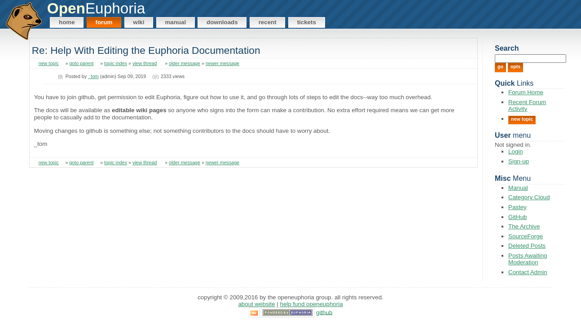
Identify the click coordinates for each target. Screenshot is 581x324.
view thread (144, 63)
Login (515, 151)
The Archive (524, 226)
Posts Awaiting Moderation (527, 259)
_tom (93, 76)
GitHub (517, 217)
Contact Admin (527, 272)
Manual (175, 22)
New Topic (522, 119)
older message (184, 63)
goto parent (81, 63)
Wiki (138, 22)
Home (67, 22)
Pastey (517, 207)
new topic (49, 63)
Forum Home (525, 92)
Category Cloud (529, 197)
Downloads (222, 22)
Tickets (306, 22)
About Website (256, 304)
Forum (104, 22)
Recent (268, 22)
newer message (222, 63)
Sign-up (518, 161)
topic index (115, 63)
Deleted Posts (527, 245)
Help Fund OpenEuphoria (311, 304)
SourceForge (525, 236)
